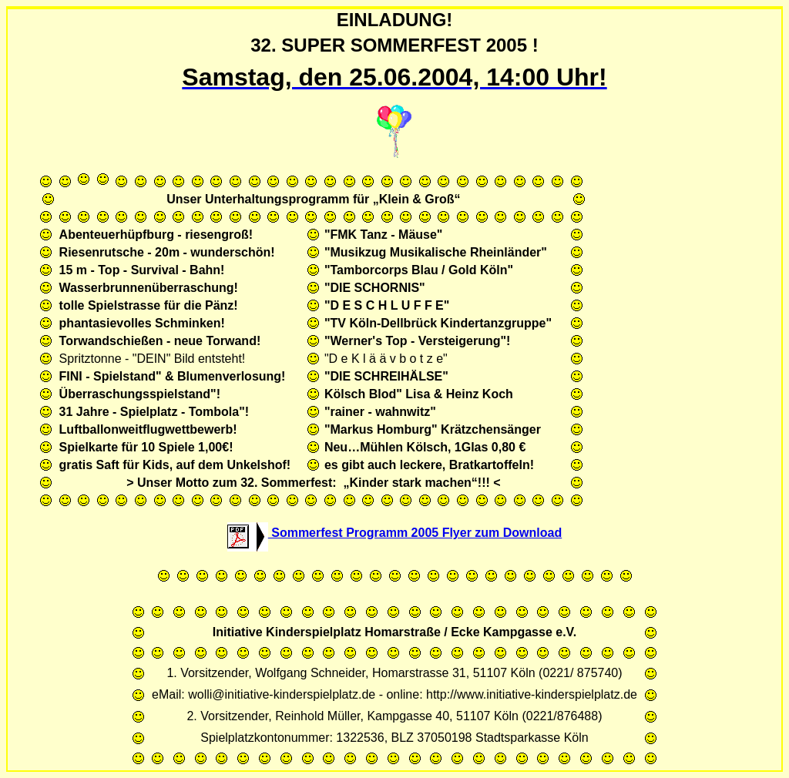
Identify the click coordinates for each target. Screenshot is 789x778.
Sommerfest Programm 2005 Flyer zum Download (394, 532)
